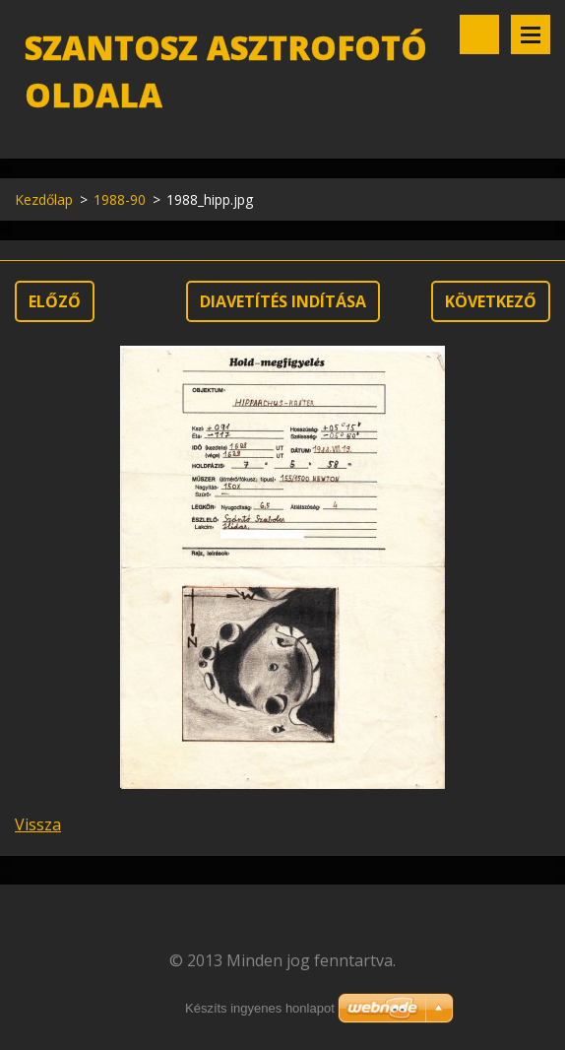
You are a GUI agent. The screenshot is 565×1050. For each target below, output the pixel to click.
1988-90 (120, 199)
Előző (55, 301)
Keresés (479, 34)
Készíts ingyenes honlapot (260, 1008)
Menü (530, 34)
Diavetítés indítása (283, 301)
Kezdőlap (44, 199)
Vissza (38, 824)
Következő (490, 301)
